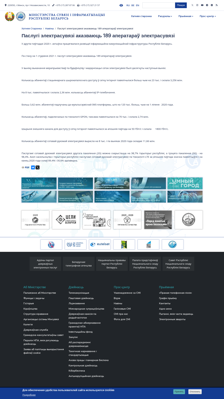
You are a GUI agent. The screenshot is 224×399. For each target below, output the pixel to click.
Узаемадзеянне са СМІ (127, 293)
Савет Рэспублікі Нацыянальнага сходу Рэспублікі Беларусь (178, 263)
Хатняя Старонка (32, 28)
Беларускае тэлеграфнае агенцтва (79, 263)
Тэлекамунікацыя (79, 293)
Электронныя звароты (172, 319)
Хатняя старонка (141, 16)
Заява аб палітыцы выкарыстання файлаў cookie (43, 351)
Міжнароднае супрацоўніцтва (86, 308)
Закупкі (73, 337)
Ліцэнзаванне (77, 303)
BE (132, 5)
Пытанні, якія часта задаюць (176, 314)
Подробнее (29, 394)
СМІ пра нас (121, 314)
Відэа (117, 298)
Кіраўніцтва (30, 308)
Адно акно (165, 308)
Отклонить (195, 391)
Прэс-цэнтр (207, 16)
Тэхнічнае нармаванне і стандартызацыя (83, 353)
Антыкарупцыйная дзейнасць (86, 376)
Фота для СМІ (122, 319)
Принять (179, 391)
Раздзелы (164, 16)
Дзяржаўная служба (35, 329)
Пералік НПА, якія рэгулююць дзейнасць (41, 342)
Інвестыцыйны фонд (81, 331)
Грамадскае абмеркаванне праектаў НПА (85, 324)
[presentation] (26, 265)
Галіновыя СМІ (122, 308)
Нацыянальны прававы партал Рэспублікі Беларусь (112, 263)
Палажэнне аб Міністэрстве (39, 293)
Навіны (49, 28)
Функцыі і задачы (33, 298)
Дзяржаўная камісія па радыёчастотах (82, 315)
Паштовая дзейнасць (81, 298)
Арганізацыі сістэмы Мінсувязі (41, 319)
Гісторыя (28, 303)
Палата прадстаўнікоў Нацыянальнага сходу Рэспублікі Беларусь (145, 263)
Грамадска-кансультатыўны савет (43, 335)
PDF (27, 167)
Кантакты (164, 303)
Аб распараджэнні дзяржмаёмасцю (80, 344)
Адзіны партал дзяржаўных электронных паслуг (45, 263)
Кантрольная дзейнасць (83, 365)
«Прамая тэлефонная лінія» (175, 293)
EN (137, 5)
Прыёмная (185, 16)
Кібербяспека (77, 370)
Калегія (28, 324)
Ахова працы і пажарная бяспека (89, 360)
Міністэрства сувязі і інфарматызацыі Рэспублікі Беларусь (67, 16)
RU (128, 5)
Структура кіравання (35, 314)
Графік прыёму (168, 298)
